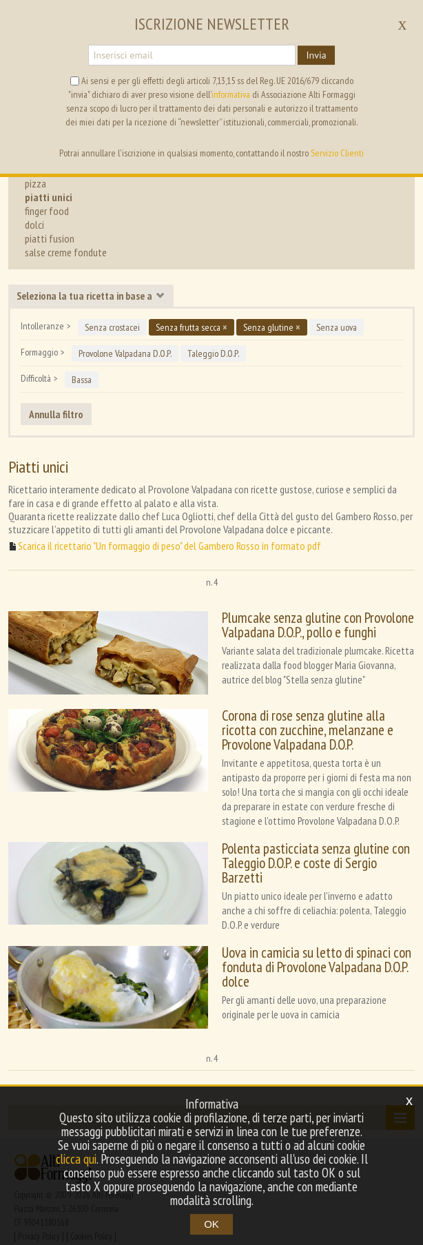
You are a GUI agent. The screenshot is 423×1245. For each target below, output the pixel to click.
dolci (34, 224)
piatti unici (48, 197)
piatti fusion (49, 238)
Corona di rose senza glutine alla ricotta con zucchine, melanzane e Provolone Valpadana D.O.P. (313, 726)
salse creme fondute (66, 252)
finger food (47, 211)
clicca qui (75, 1159)
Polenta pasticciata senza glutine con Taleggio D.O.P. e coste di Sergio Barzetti (312, 851)
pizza (35, 183)
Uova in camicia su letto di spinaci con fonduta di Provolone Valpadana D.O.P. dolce (307, 952)
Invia (316, 55)
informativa (231, 94)
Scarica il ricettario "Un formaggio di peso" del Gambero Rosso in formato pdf (169, 546)
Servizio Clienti (337, 153)
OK (211, 1224)
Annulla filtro (56, 414)
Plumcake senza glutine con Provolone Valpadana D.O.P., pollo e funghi (309, 624)
